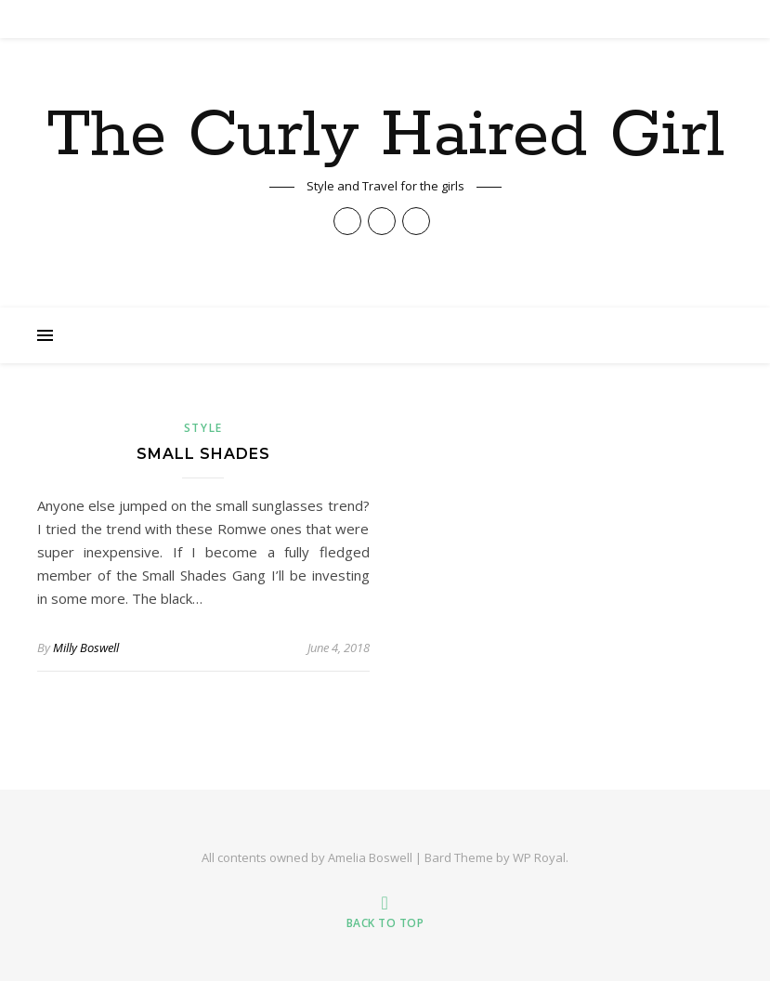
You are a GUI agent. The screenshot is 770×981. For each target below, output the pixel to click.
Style (204, 428)
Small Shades (203, 454)
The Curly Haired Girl (385, 136)
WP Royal (539, 857)
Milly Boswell (86, 647)
